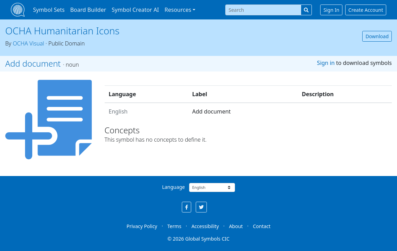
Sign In (331, 10)
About (236, 226)
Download (377, 36)
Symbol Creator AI (135, 10)
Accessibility (205, 226)
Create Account (365, 10)
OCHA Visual (28, 43)
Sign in (326, 63)
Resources (177, 10)
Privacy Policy (142, 226)
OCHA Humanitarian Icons (62, 30)
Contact (261, 226)
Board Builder (88, 10)
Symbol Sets (49, 10)
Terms (174, 226)
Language (173, 187)
